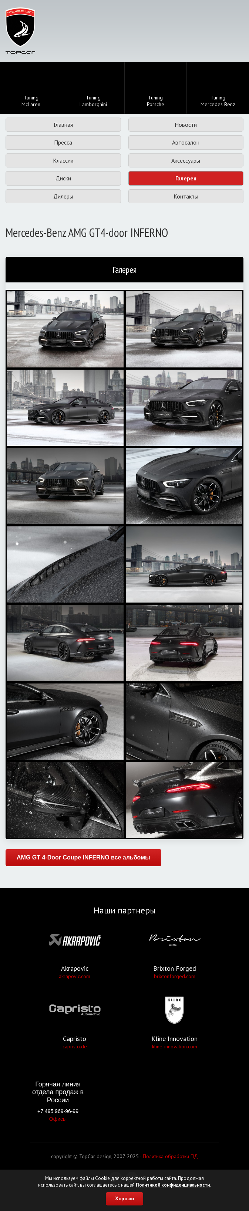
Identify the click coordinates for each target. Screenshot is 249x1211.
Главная (63, 124)
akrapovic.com (74, 976)
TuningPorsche (155, 89)
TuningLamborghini (93, 88)
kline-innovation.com (174, 1046)
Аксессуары (185, 160)
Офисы (58, 1119)
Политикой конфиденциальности (173, 1185)
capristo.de (75, 1046)
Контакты (186, 196)
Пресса (63, 142)
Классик (63, 160)
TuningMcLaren (31, 89)
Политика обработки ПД (170, 1156)
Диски (63, 178)
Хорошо (124, 1198)
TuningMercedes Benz (218, 89)
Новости (186, 124)
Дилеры (63, 196)
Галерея (185, 178)
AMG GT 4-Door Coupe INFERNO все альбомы (83, 857)
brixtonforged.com (174, 976)
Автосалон (185, 142)
